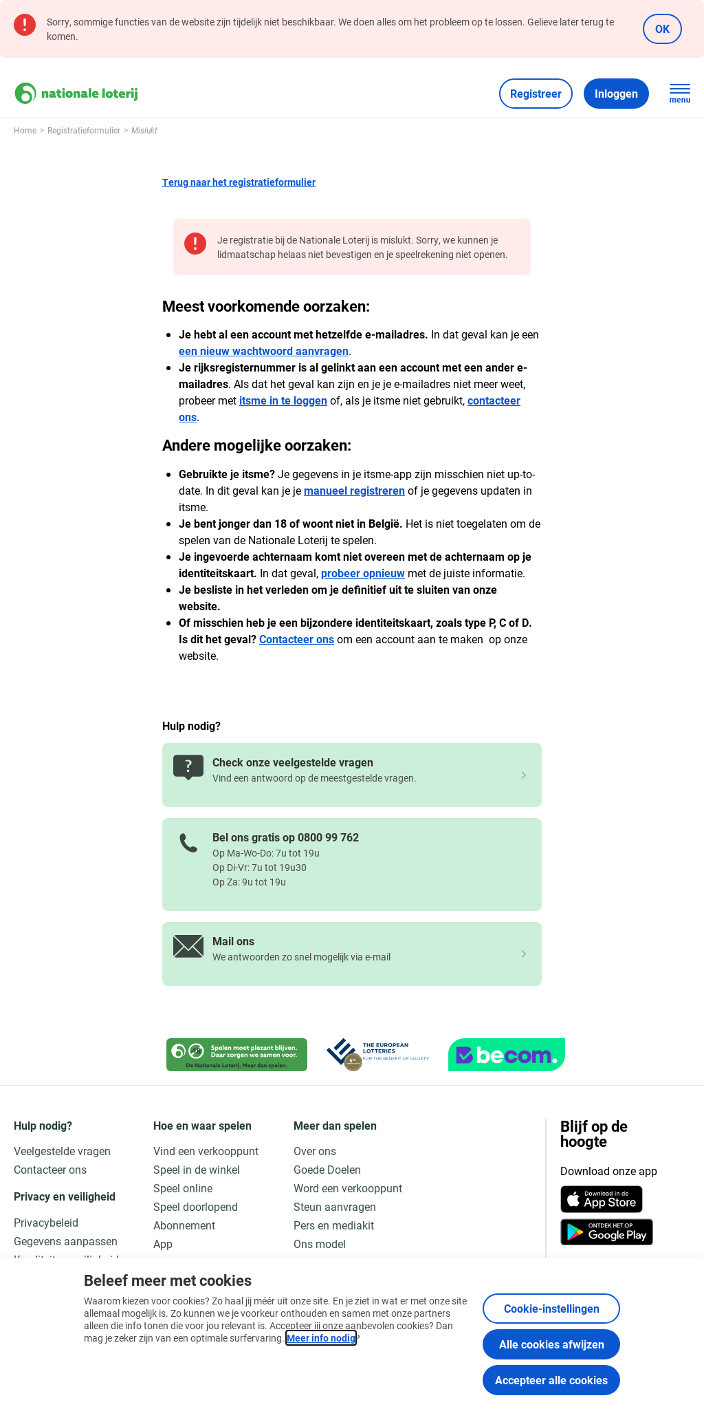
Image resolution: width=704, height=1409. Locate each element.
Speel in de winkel (196, 1169)
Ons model (320, 1243)
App (163, 1243)
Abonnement (184, 1225)
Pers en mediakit (334, 1225)
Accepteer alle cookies (551, 1380)
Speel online (182, 1188)
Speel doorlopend (195, 1206)
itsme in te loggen (283, 400)
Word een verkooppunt (348, 1188)
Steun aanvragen (335, 1206)
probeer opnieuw (363, 573)
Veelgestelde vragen (62, 1150)
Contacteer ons (296, 639)
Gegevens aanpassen (66, 1241)
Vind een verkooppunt (205, 1150)
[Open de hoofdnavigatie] (680, 94)
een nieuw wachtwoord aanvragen (264, 350)
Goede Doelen (327, 1169)
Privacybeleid (46, 1222)
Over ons (315, 1150)
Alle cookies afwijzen (551, 1344)
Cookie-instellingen (552, 1308)
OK (662, 28)
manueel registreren (354, 490)
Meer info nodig (321, 1337)
